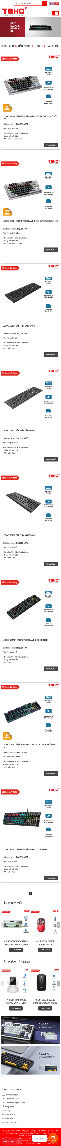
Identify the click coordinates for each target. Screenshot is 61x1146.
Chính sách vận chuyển (11, 1099)
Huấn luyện (6, 1111)
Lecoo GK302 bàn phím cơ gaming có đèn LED (25, 849)
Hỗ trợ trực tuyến (11, 1089)
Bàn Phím (52, 45)
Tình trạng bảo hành (9, 1122)
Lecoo (38, 45)
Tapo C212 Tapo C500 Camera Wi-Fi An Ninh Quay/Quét (16, 1003)
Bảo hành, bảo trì (8, 1114)
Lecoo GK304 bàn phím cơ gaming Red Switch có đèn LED (30, 221)
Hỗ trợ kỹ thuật (7, 1107)
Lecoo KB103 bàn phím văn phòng (19, 535)
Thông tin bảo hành (9, 1118)
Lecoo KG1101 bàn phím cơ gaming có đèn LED (25, 640)
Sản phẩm (24, 45)
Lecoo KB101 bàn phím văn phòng (19, 326)
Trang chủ (7, 45)
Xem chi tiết (51, 145)
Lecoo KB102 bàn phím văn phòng (19, 430)
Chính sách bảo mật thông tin (13, 1103)
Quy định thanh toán (9, 1095)
